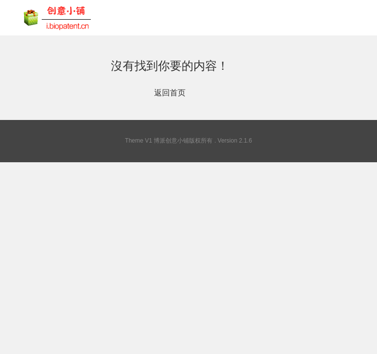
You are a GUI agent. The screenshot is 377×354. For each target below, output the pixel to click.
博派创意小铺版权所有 (183, 140)
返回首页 (170, 92)
